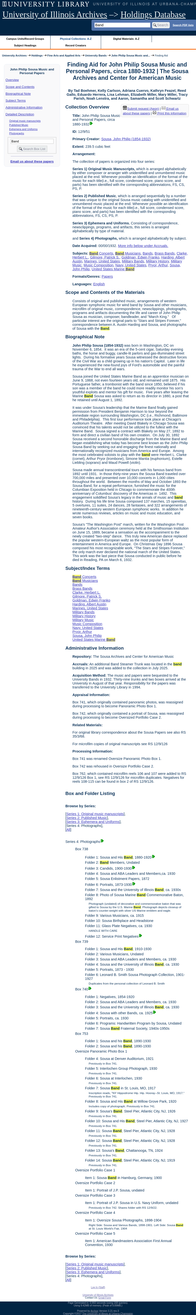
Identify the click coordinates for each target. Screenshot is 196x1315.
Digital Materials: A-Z (126, 38)
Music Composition (99, 265)
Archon (94, 1311)
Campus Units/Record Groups (25, 38)
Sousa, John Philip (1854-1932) (126, 139)
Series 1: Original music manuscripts (95, 814)
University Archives (14, 55)
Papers (107, 276)
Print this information (169, 113)
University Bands (96, 55)
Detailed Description (20, 114)
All (68, 830)
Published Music (18, 124)
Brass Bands (165, 253)
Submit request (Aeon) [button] (141, 108)
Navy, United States (130, 265)
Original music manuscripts (25, 120)
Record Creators (75, 45)
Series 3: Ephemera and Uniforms (92, 822)
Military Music (83, 620)
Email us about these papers (31, 161)
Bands (148, 253)
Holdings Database (153, 14)
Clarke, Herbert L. (86, 592)
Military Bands (133, 261)
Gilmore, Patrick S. (104, 257)
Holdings (37, 55)
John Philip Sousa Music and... (130, 55)
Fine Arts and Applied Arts (63, 55)
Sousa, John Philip (87, 636)
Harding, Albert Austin (89, 604)
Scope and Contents (20, 87)
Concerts (101, 253)
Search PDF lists (183, 24)
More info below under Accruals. (143, 246)
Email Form (104, 1297)
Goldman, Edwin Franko (140, 257)
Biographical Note (18, 94)
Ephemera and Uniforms (23, 129)
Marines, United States (102, 261)
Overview (12, 80)
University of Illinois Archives (54, 14)
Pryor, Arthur (158, 265)
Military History (157, 261)
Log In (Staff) (98, 1287)
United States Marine (113, 269)
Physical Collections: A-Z (75, 38)
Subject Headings (25, 45)
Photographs (16, 133)
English (99, 284)
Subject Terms (16, 100)
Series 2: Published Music (86, 818)
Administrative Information (24, 107)
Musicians (128, 253)
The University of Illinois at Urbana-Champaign (107, 1313)
